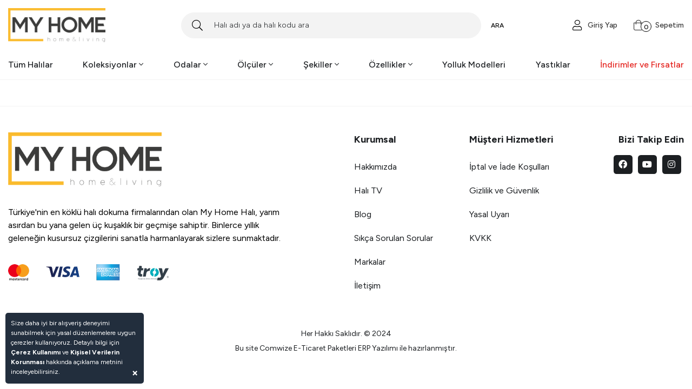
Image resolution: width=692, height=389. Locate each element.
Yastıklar (553, 64)
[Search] (331, 25)
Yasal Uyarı (489, 214)
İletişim (367, 285)
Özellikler (390, 64)
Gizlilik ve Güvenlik (504, 190)
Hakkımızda (375, 167)
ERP (364, 348)
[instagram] (671, 164)
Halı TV (368, 190)
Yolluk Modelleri (473, 64)
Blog (362, 214)
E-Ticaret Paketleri (325, 348)
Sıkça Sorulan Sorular (393, 238)
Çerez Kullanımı (36, 352)
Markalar (369, 262)
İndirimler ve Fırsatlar (642, 64)
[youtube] (647, 164)
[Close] (134, 372)
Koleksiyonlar (113, 64)
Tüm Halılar (30, 64)
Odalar (191, 64)
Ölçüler (255, 64)
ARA (497, 25)
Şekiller (321, 64)
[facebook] (623, 164)
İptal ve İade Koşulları (509, 167)
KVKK (480, 238)
